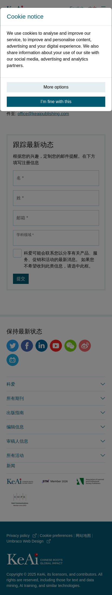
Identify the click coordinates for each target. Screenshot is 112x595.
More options (56, 87)
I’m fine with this (56, 101)
